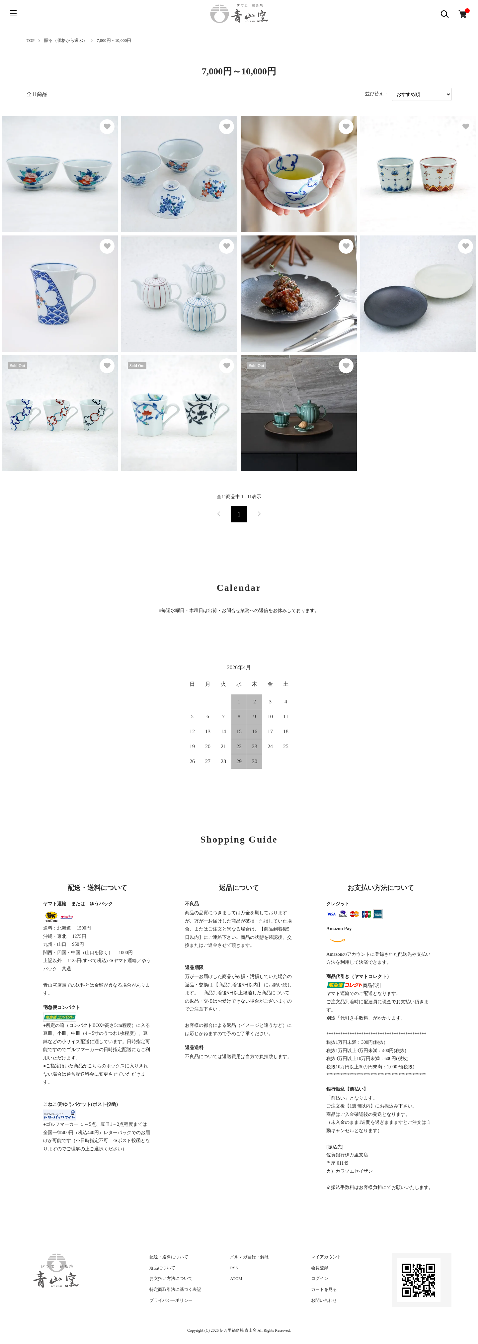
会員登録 (319, 1267)
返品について (162, 1267)
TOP (31, 40)
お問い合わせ (324, 1300)
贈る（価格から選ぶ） (65, 40)
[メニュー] (13, 13)
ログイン (319, 1278)
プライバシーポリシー (171, 1300)
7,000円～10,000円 (114, 40)
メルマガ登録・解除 (249, 1256)
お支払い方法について (171, 1278)
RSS (234, 1267)
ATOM (236, 1278)
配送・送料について (168, 1256)
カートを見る (324, 1289)
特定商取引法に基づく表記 (175, 1289)
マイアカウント (326, 1256)
